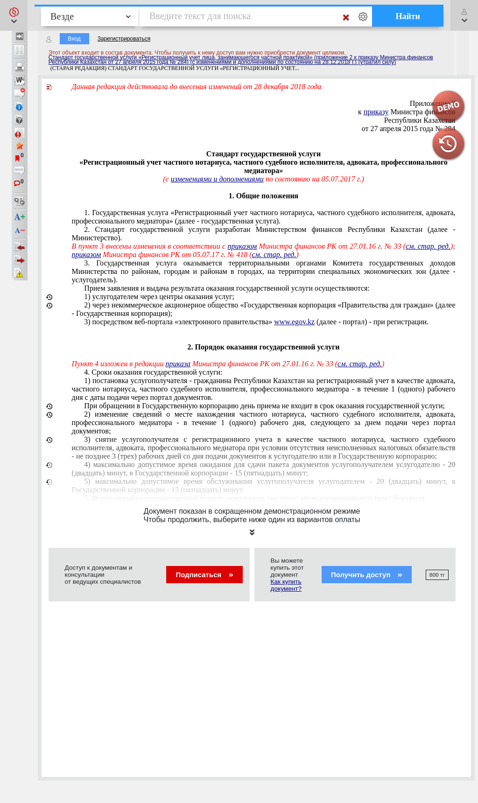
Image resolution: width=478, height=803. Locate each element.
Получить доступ (366, 575)
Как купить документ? (286, 585)
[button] (14, 15)
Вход (74, 38)
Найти (407, 16)
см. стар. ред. (428, 246)
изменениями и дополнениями (217, 179)
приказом (242, 246)
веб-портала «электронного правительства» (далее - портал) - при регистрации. (256, 322)
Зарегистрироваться (124, 38)
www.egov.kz (294, 322)
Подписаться (204, 575)
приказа (178, 364)
